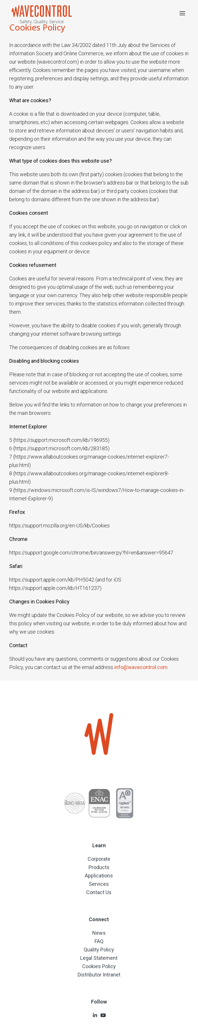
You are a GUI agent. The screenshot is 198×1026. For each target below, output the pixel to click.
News (99, 933)
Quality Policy (99, 950)
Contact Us (99, 892)
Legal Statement (99, 958)
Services (99, 884)
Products (99, 867)
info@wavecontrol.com (141, 667)
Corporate (99, 859)
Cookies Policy (99, 966)
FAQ (99, 941)
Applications (99, 876)
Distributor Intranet (99, 975)
